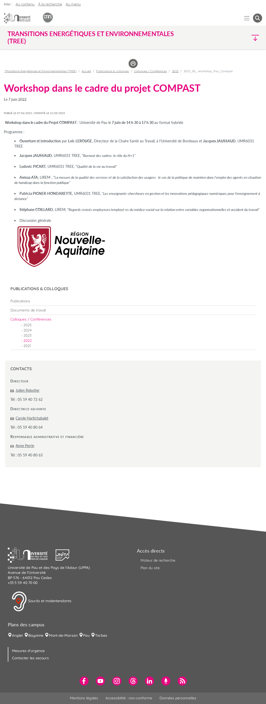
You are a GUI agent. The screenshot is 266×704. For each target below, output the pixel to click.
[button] (231, 37)
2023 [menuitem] (27, 335)
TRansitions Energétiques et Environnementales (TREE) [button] (91, 37)
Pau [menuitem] (86, 635)
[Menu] (247, 18)
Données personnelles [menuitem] (177, 698)
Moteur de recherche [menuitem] (158, 560)
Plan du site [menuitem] (150, 568)
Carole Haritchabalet (32, 418)
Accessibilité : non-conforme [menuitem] (128, 698)
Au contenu (25, 4)
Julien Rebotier (27, 390)
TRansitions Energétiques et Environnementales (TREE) (40, 71)
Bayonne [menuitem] (35, 635)
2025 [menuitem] (27, 325)
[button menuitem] (257, 18)
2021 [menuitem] (27, 345)
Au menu (73, 4)
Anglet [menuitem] (17, 635)
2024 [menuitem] (27, 330)
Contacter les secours (30, 658)
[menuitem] (133, 301)
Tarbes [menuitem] (101, 635)
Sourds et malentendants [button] (41, 601)
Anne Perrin (25, 445)
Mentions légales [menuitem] (84, 698)
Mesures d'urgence (28, 650)
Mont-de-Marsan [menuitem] (63, 635)
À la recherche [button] (50, 4)
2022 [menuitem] (27, 340)
